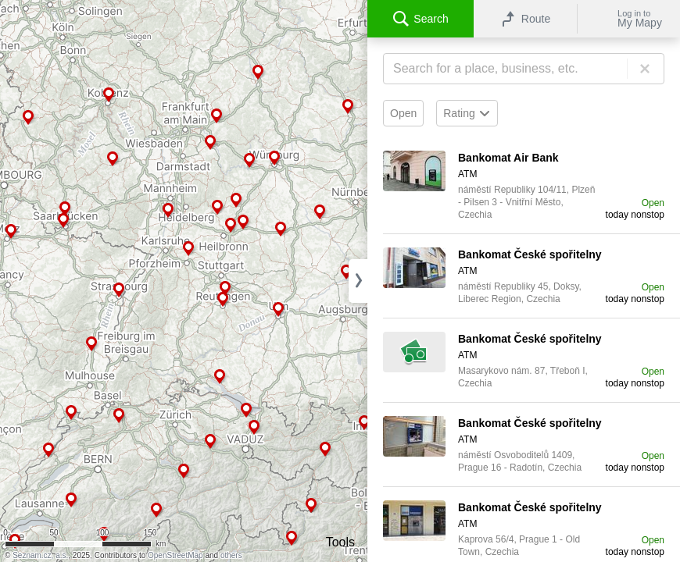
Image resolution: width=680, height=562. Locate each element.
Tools (340, 542)
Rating (466, 113)
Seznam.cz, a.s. (40, 555)
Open (403, 113)
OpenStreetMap (175, 555)
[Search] (523, 68)
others (231, 555)
